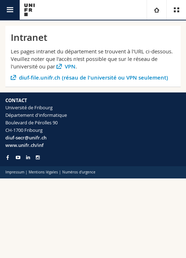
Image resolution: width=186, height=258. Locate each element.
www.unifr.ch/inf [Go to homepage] (24, 145)
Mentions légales (43, 172)
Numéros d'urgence (79, 172)
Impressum (14, 172)
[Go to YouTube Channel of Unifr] (18, 157)
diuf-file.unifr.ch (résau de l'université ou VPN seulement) (93, 77)
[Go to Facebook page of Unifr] (7, 157)
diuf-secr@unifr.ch (25, 137)
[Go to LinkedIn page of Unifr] (28, 157)
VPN (70, 66)
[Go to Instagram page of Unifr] (38, 157)
